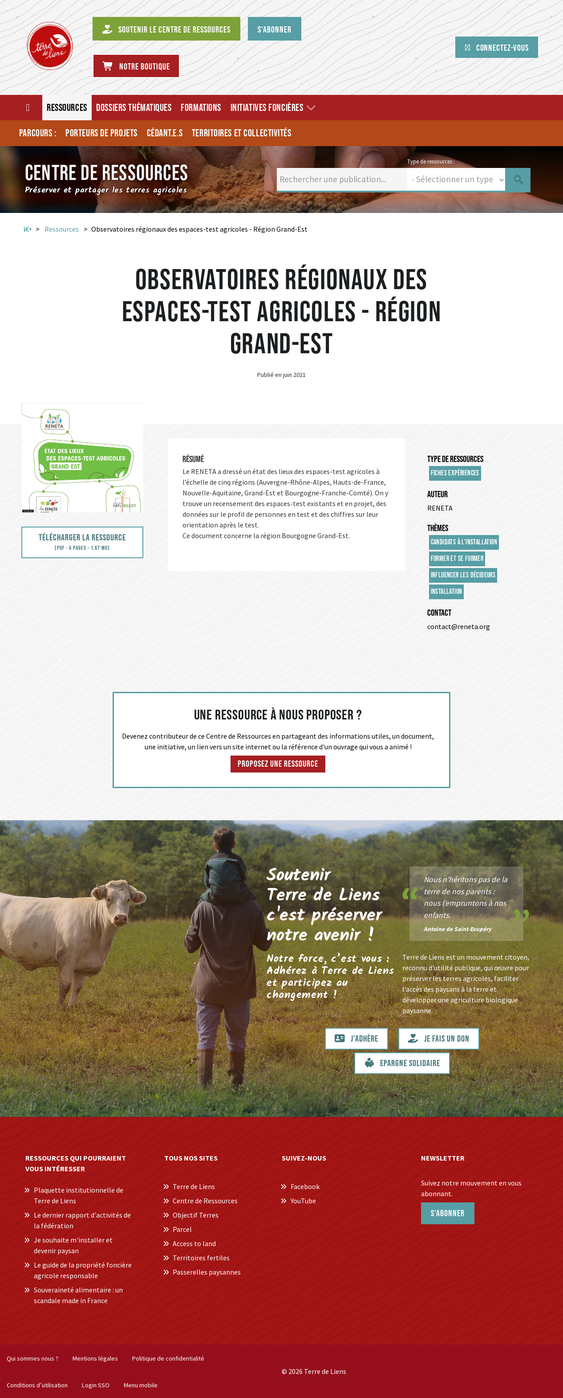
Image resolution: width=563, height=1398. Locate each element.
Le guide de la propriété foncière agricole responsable (83, 1270)
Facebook (305, 1186)
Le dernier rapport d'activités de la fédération (82, 1220)
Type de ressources (455, 459)
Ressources (62, 229)
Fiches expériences (455, 473)
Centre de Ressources (205, 1200)
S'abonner (448, 1213)
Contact (439, 613)
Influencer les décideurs (463, 575)
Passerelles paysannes (207, 1271)
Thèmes (437, 528)
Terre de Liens (194, 1186)
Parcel (182, 1229)
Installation (446, 592)
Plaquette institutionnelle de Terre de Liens (78, 1195)
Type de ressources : (431, 161)
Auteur (437, 494)
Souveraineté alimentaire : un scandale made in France (78, 1295)
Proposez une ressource (278, 764)
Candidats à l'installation (464, 542)
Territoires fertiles (201, 1257)
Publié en (269, 375)
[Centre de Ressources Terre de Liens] (49, 45)
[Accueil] (28, 107)
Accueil (27, 229)
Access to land (194, 1243)
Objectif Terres (196, 1214)
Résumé (193, 459)
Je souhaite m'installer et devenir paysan (73, 1245)
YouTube (303, 1200)
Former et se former (457, 559)
